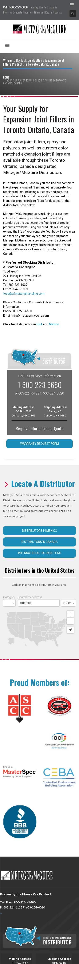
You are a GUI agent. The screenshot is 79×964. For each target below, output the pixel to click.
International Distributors (39, 553)
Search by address (30, 597)
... (1, 912)
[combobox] (9, 603)
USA (39, 324)
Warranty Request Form (39, 443)
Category (9, 597)
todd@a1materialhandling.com (23, 293)
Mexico (54, 324)
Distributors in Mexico (39, 530)
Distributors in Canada (39, 542)
